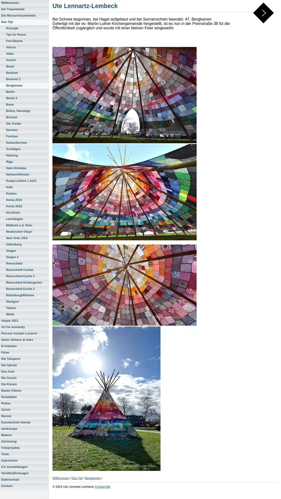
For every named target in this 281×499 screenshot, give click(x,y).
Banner (6, 416)
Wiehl (10, 314)
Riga (9, 162)
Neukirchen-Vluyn (19, 231)
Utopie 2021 (9, 320)
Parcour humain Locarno (19, 333)
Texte (5, 454)
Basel (10, 66)
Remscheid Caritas (19, 270)
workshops (9, 429)
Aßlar (10, 53)
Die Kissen (9, 384)
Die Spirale (9, 365)
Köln (9, 187)
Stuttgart (12, 301)
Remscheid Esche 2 (20, 289)
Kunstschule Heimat (15, 422)
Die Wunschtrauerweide (18, 15)
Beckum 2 (13, 79)
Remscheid (14, 263)
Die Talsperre (10, 359)
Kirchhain (13, 212)
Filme (5, 352)
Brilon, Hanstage (18, 111)
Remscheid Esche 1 (20, 276)
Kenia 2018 (14, 206)
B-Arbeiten (9, 346)
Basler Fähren (11, 390)
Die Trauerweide (13, 9)
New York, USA (17, 238)
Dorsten (12, 130)
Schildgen (13, 149)
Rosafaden (9, 397)
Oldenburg (13, 244)
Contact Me (102, 486)
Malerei (6, 435)
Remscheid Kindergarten (24, 282)
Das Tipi (7, 22)
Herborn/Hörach (17, 174)
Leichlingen (14, 219)
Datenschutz (10, 479)
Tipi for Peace (16, 34)
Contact (6, 486)
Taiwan (11, 308)
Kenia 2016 (14, 200)
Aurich (11, 60)
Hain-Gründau (16, 168)
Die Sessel (8, 378)
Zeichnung (9, 441)
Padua (5, 403)
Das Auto (7, 371)
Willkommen (10, 3)
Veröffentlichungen (15, 473)
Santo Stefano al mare (17, 340)
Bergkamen (14, 85)
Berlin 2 (11, 98)
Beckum (12, 73)
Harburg (12, 155)
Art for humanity (13, 327)
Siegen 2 (12, 257)
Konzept (12, 28)
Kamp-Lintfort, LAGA (21, 181)
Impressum (9, 460)
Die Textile (13, 123)
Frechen (12, 136)
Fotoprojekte (10, 448)
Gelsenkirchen (16, 142)
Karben (11, 193)
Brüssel (11, 117)
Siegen (11, 251)
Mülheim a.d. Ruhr (19, 225)
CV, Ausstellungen (14, 467)
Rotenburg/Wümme (20, 295)
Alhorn (11, 47)
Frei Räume (14, 41)
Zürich (5, 409)
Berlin (10, 92)
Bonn (10, 104)
